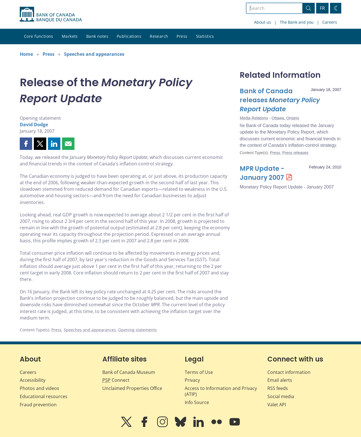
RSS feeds (277, 388)
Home (26, 54)
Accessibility (32, 380)
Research (159, 36)
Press (182, 36)
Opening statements (137, 329)
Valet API (276, 404)
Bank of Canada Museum (128, 372)
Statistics (205, 36)
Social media (280, 396)
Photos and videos (39, 388)
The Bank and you (297, 22)
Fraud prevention (38, 404)
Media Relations (254, 118)
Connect (115, 380)
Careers (329, 22)
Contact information (289, 372)
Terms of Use (199, 372)
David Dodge (34, 124)
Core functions (38, 36)
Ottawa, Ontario (285, 118)
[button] (26, 143)
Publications (129, 36)
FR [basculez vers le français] (322, 8)
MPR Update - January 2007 (262, 173)
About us (262, 22)
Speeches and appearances (94, 54)
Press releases (295, 152)
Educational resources (43, 396)
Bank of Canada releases (280, 100)
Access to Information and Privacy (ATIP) (221, 391)
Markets (70, 36)
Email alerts (279, 380)
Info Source (197, 402)
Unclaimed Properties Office (132, 388)
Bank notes (97, 36)
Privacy (192, 380)
